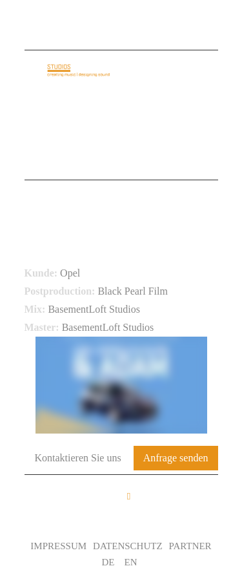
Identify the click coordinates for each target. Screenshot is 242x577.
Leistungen (154, 140)
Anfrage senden (175, 457)
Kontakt (58, 160)
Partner (190, 546)
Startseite (64, 100)
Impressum (58, 546)
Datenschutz (128, 546)
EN (131, 562)
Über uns (139, 100)
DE (108, 562)
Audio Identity (78, 120)
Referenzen (68, 140)
